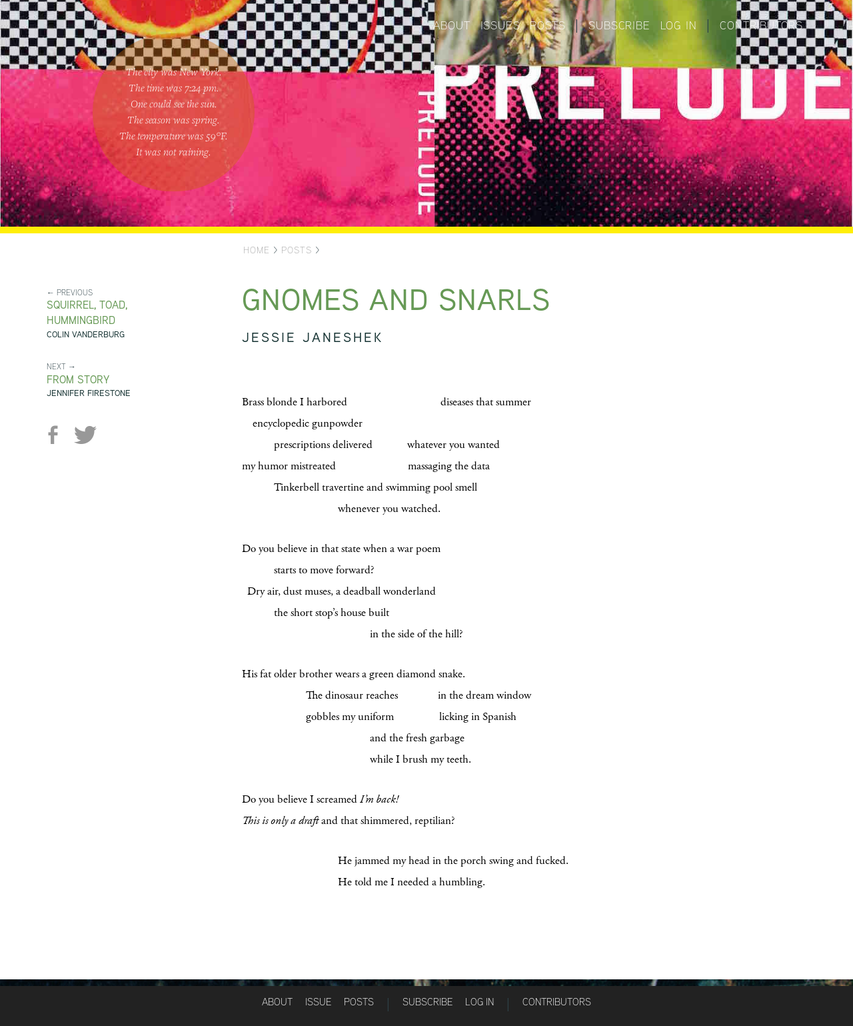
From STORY (78, 379)
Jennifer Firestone (89, 393)
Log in (678, 25)
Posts (547, 25)
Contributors (761, 25)
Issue (318, 1002)
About (451, 25)
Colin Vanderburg (86, 334)
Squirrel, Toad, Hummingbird (87, 312)
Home (256, 250)
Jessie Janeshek (312, 337)
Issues (500, 25)
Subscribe (619, 25)
